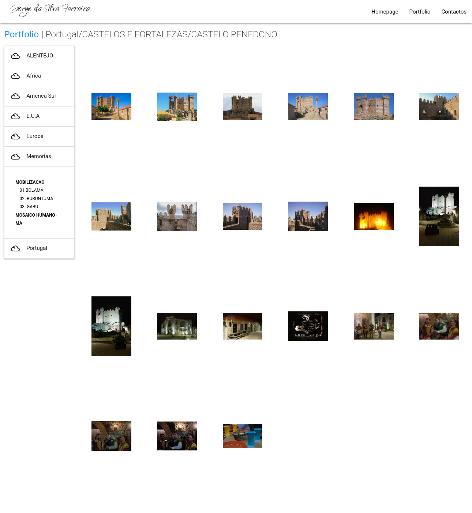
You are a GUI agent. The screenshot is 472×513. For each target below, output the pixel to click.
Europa (27, 136)
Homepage (384, 11)
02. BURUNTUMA (36, 198)
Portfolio (420, 11)
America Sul (33, 96)
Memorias (30, 156)
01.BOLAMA (31, 190)
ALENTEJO (31, 56)
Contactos (454, 11)
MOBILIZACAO (29, 182)
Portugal (28, 248)
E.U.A (25, 116)
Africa (25, 76)
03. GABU (28, 206)
